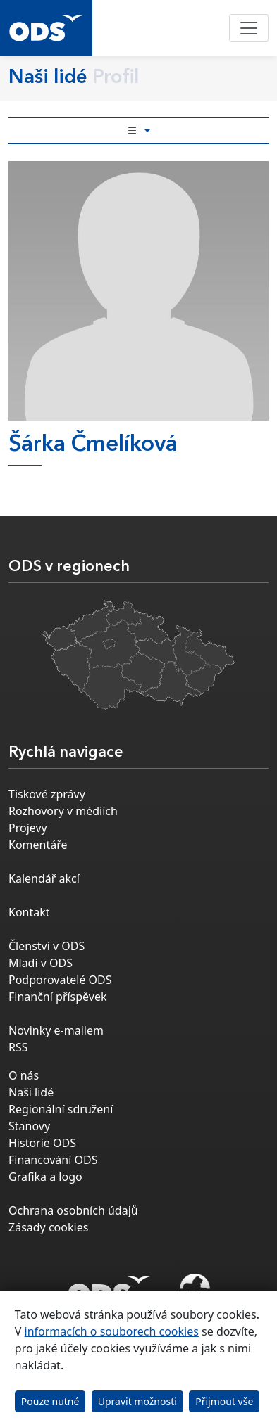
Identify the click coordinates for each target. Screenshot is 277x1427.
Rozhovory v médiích (63, 811)
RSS (18, 1047)
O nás (23, 1075)
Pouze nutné (50, 1401)
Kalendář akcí (44, 878)
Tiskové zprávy (46, 794)
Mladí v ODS (40, 963)
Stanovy (29, 1126)
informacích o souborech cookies (112, 1331)
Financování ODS (52, 1159)
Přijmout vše (224, 1401)
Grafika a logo (45, 1176)
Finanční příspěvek (57, 996)
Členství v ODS (46, 946)
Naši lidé (31, 1092)
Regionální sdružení (60, 1109)
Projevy (27, 828)
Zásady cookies (48, 1227)
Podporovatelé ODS (60, 979)
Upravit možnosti (137, 1401)
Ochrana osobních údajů (73, 1210)
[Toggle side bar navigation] (138, 130)
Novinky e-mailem (56, 1030)
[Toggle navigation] (249, 28)
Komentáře (38, 844)
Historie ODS (42, 1143)
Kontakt (29, 912)
